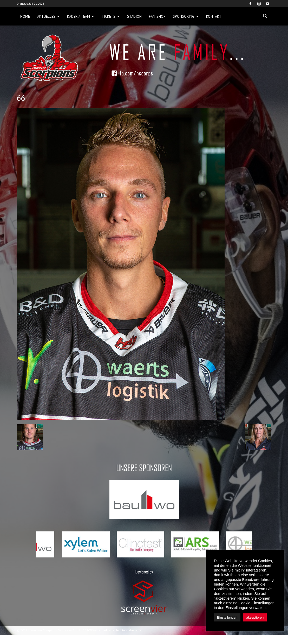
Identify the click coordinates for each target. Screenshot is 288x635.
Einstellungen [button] (227, 617)
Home (25, 16)
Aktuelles (48, 16)
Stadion (134, 16)
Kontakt (213, 16)
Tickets (111, 16)
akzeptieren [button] (255, 617)
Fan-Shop (157, 16)
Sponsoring (186, 16)
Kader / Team (80, 16)
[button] (265, 16)
